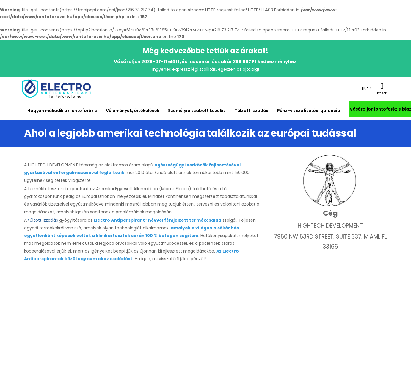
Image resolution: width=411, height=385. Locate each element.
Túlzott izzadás (251, 110)
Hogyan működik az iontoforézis (62, 110)
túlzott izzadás (43, 220)
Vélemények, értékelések (132, 110)
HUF (365, 88)
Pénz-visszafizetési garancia (308, 110)
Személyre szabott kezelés (197, 110)
